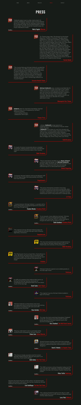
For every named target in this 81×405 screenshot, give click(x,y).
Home (18, 2)
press (51, 2)
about (28, 2)
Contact (62, 2)
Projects (40, 2)
